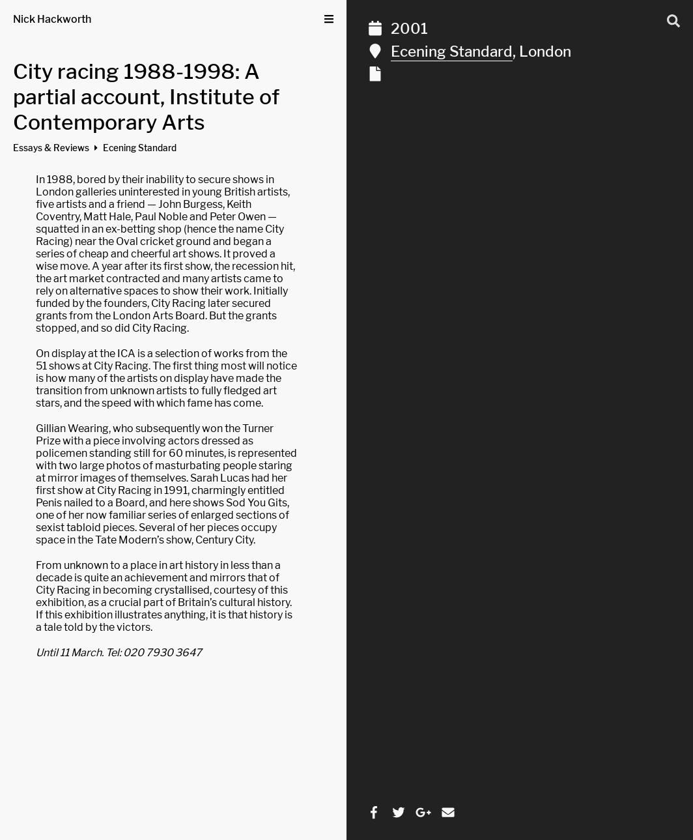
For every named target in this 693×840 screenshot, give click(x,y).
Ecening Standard (452, 51)
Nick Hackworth (52, 19)
